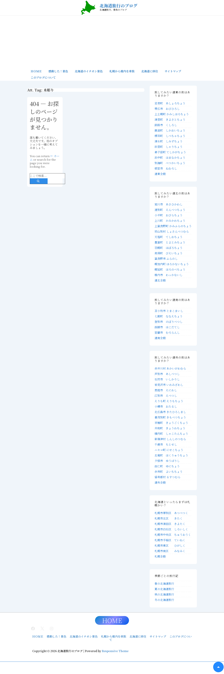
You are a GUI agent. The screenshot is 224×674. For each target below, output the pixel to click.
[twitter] (42, 628)
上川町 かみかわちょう (170, 221)
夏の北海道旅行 (164, 589)
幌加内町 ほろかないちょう (172, 264)
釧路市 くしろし (166, 125)
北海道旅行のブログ (118, 5)
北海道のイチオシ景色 (89, 71)
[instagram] (51, 628)
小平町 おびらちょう (169, 215)
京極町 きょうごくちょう (171, 423)
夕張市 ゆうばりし (167, 461)
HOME (112, 620)
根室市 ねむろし (166, 168)
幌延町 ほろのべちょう (170, 269)
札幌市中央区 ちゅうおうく (173, 535)
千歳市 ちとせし (166, 444)
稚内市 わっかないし (169, 275)
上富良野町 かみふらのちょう (173, 226)
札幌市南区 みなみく (170, 551)
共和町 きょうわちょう (170, 428)
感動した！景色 (58, 71)
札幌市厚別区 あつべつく (171, 513)
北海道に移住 (149, 71)
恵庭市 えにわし (166, 390)
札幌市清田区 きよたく (170, 524)
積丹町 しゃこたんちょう (171, 434)
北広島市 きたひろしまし (170, 412)
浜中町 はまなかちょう (170, 158)
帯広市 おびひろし (167, 109)
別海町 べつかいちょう (170, 163)
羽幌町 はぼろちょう (169, 248)
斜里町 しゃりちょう (169, 147)
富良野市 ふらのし (166, 259)
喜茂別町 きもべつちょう (170, 417)
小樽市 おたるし (166, 406)
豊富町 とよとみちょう (170, 242)
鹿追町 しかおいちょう (170, 130)
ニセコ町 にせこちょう (169, 450)
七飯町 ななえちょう (169, 316)
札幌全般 (160, 556)
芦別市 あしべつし (167, 374)
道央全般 (160, 482)
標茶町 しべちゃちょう (170, 136)
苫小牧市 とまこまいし (169, 311)
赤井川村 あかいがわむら (170, 368)
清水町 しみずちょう (169, 141)
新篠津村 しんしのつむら (170, 439)
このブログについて (43, 77)
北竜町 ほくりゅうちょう (171, 455)
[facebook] (33, 628)
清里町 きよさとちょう (170, 120)
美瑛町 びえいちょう (169, 253)
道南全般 (160, 338)
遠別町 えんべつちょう (170, 210)
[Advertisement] (112, 41)
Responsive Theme (115, 651)
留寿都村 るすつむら (167, 477)
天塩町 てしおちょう (169, 237)
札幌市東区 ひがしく (170, 546)
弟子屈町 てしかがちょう (170, 152)
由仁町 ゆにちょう (167, 466)
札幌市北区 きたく (169, 518)
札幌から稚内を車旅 (122, 71)
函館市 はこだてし (167, 327)
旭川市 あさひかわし (169, 204)
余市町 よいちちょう (169, 472)
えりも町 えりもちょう (169, 401)
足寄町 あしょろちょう (170, 103)
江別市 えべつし (166, 396)
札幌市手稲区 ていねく (170, 540)
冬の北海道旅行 (164, 600)
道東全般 (160, 174)
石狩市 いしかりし (167, 379)
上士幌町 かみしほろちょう (172, 114)
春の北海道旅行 (164, 584)
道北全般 (160, 280)
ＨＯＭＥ (36, 71)
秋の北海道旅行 (164, 594)
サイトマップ (173, 71)
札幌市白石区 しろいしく (171, 529)
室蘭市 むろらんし (167, 333)
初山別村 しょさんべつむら (172, 231)
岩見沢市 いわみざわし (169, 385)
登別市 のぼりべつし (169, 322)
